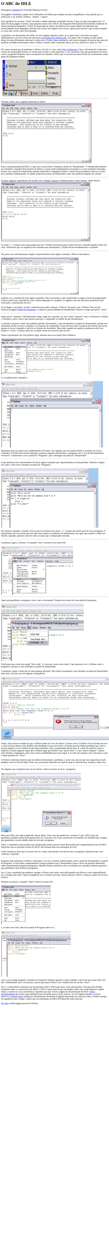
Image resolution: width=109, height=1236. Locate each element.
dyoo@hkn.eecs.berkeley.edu (53, 38)
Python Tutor (17, 996)
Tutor (55, 40)
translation (16, 10)
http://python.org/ (70, 49)
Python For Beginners (26, 310)
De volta (4, 1003)
